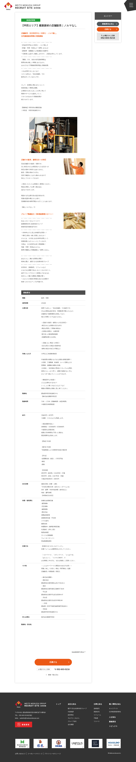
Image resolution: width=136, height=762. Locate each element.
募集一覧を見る (53, 675)
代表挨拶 (71, 711)
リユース (97, 721)
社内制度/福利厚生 (115, 711)
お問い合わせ (19, 753)
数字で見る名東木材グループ (77, 708)
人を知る (112, 717)
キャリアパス (113, 708)
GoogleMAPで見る (78, 652)
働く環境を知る (115, 704)
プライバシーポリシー (51, 753)
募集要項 (112, 722)
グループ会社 (72, 721)
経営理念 (71, 715)
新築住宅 (97, 711)
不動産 (96, 718)
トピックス (113, 726)
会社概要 (71, 724)
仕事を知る (98, 704)
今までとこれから (73, 718)
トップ (58, 704)
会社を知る (72, 704)
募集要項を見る (108, 24)
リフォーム (97, 715)
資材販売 (97, 708)
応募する (53, 662)
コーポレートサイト (34, 753)
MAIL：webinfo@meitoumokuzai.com (27, 718)
